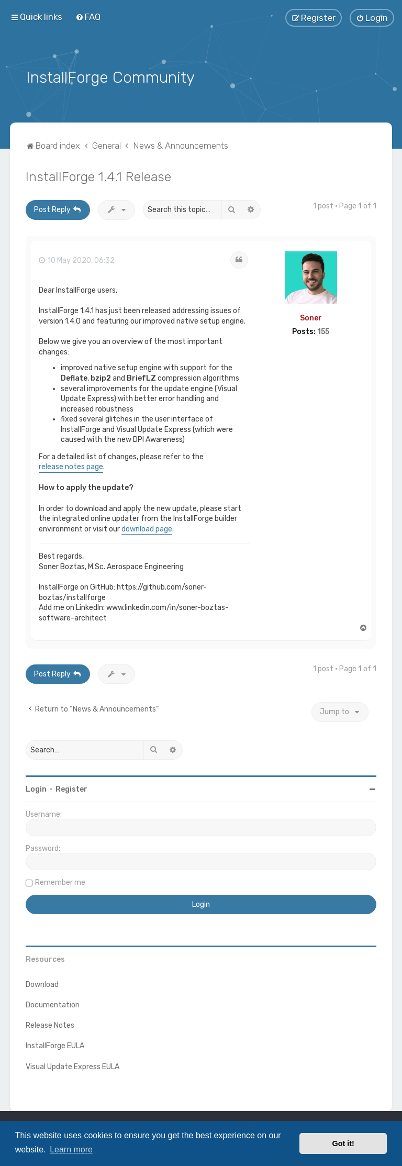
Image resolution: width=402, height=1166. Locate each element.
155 (323, 331)
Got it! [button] (343, 1143)
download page (146, 528)
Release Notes (50, 1024)
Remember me (60, 881)
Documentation (53, 1004)
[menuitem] (88, 17)
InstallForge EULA (55, 1044)
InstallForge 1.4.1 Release (98, 175)
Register (71, 788)
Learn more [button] (71, 1149)
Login (36, 788)
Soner (311, 316)
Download (42, 983)
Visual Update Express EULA (72, 1065)
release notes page (71, 465)
